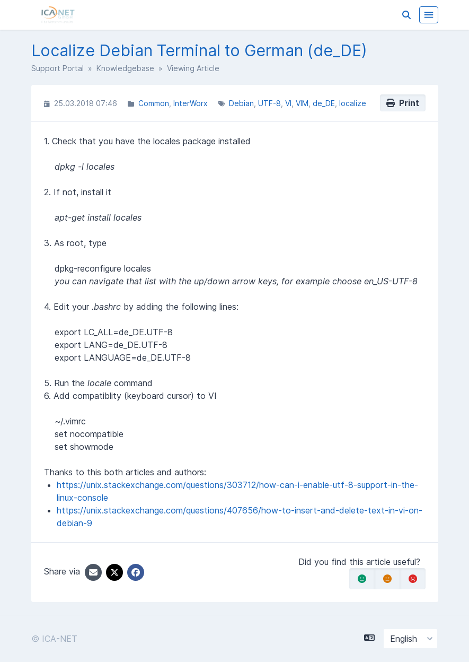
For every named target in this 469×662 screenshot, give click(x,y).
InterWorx (190, 103)
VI (288, 103)
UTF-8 (269, 103)
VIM (302, 103)
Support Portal (57, 68)
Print (402, 103)
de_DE (324, 103)
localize (352, 103)
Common (153, 103)
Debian (241, 103)
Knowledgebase (125, 68)
